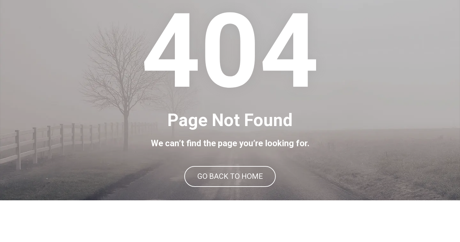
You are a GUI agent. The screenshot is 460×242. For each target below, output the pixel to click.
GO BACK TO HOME (230, 197)
